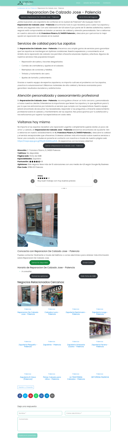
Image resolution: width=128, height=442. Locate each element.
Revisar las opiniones (40, 276)
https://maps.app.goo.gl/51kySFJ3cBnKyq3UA (37, 141)
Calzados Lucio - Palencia (52, 313)
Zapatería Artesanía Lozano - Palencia (76, 345)
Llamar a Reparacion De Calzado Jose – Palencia (40, 17)
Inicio (78, 3)
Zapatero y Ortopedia (26, 387)
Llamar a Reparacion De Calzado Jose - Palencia (64, 146)
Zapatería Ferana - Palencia (100, 345)
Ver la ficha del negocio (88, 17)
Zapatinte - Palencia (52, 344)
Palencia (27, 309)
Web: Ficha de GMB (88, 276)
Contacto (107, 3)
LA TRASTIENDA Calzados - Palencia (76, 378)
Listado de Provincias (92, 3)
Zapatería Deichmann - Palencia (76, 313)
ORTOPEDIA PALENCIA (100, 377)
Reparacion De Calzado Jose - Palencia (28, 313)
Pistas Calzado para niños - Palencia (52, 378)
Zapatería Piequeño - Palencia (28, 345)
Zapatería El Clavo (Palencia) (28, 378)
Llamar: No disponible (40, 262)
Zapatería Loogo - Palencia (100, 313)
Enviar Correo (88, 262)
